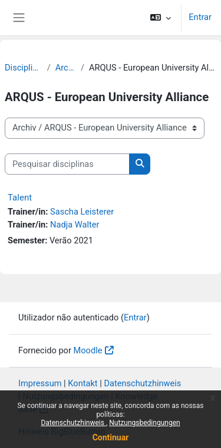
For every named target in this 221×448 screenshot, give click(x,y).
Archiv (65, 67)
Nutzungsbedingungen (144, 423)
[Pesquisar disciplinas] (67, 164)
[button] (161, 17)
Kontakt (82, 383)
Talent (20, 197)
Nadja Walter (74, 224)
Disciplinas (23, 67)
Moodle (88, 350)
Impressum (40, 383)
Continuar (111, 437)
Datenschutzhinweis (73, 423)
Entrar (200, 17)
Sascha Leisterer (82, 211)
